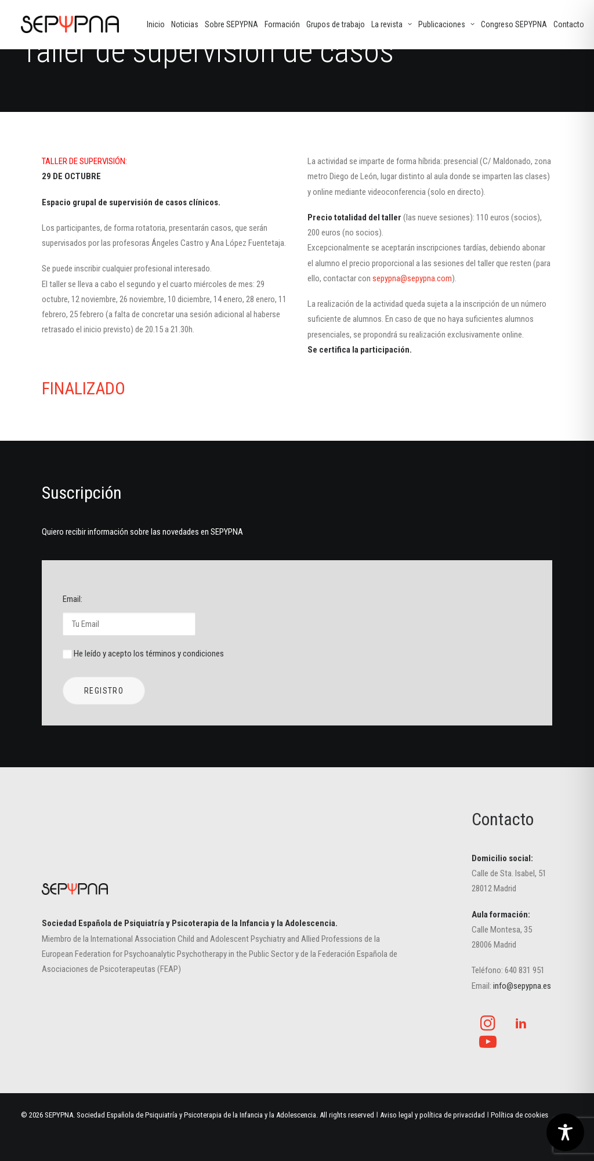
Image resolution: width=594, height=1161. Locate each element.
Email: (129, 614)
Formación (282, 24)
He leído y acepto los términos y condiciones (149, 653)
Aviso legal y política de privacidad (432, 1115)
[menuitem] (155, 24)
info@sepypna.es (522, 986)
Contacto (568, 24)
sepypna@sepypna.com (412, 278)
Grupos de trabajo (335, 24)
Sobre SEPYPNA (231, 24)
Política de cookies (519, 1115)
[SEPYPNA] (70, 24)
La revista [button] (391, 24)
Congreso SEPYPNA (514, 24)
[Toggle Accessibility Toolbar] (565, 1132)
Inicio (156, 24)
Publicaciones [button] (446, 24)
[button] (488, 1027)
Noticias (184, 24)
